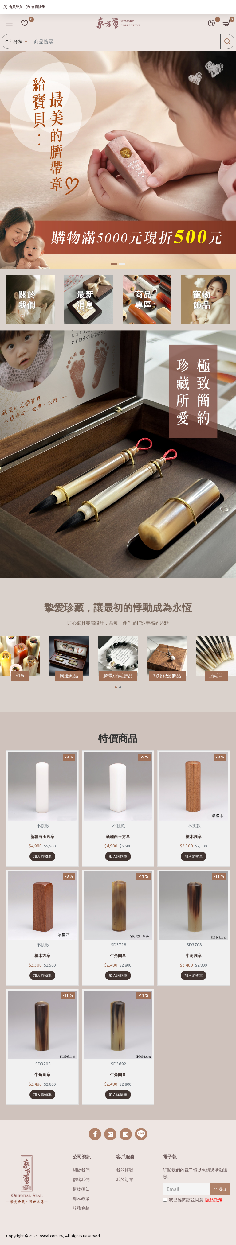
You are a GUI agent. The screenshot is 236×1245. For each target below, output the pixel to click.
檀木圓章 (194, 836)
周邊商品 (69, 675)
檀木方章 (42, 955)
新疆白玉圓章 (42, 836)
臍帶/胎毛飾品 (118, 675)
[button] (116, 687)
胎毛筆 (216, 675)
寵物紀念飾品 (167, 675)
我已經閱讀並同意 (193, 1200)
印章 (20, 675)
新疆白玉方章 (118, 836)
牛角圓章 (118, 955)
